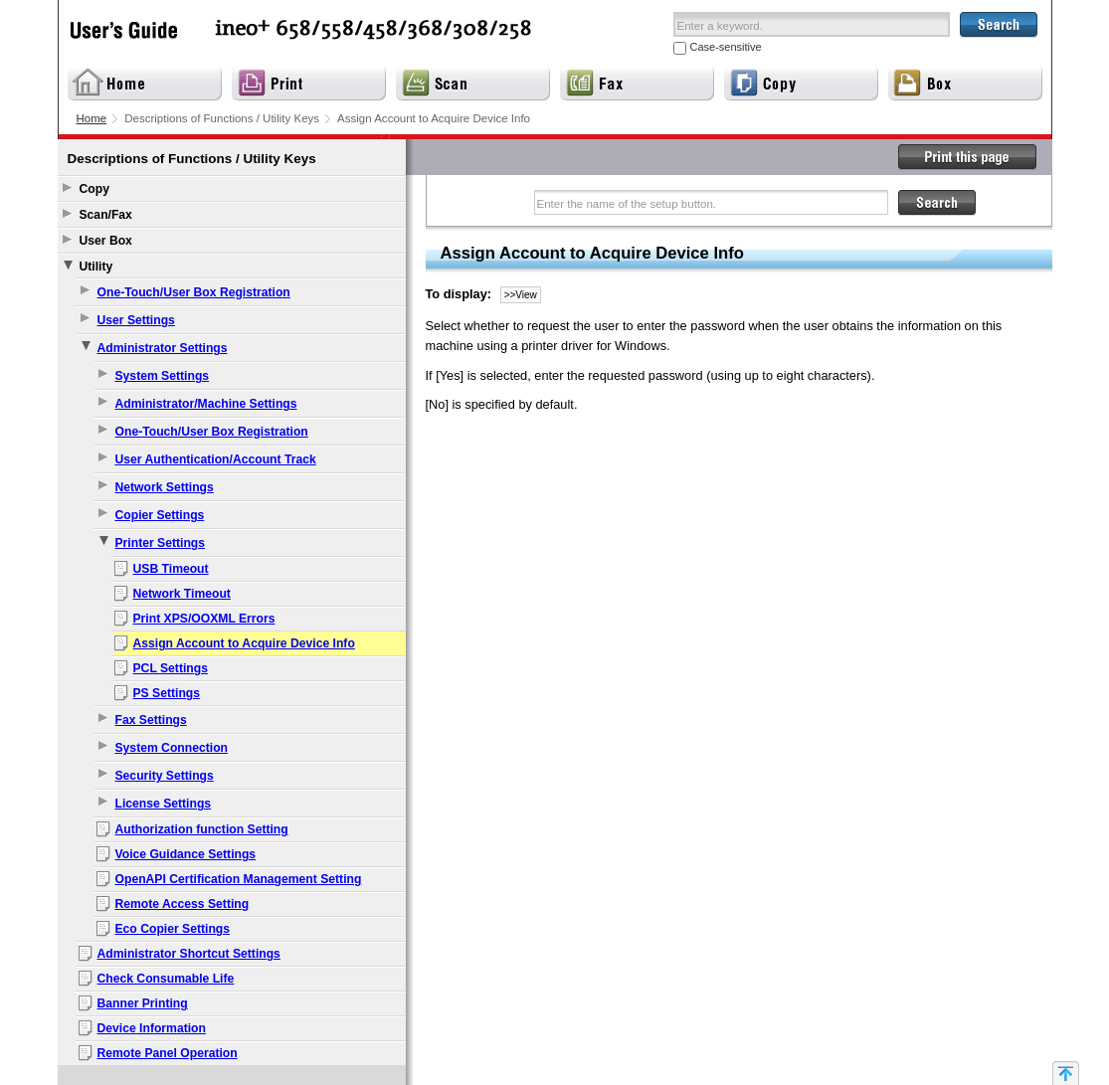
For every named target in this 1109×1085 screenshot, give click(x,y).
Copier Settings (160, 515)
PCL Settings (170, 668)
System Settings (162, 376)
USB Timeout (171, 569)
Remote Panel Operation (167, 1053)
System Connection (171, 748)
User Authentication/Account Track (215, 459)
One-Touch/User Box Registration (193, 292)
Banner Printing (142, 1003)
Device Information (151, 1028)
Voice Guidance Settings (186, 854)
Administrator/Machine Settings (206, 404)
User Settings (136, 320)
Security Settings (164, 776)
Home (92, 118)
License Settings (163, 804)
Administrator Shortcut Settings (188, 954)
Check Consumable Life (166, 979)
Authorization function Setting (201, 829)
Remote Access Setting (182, 904)
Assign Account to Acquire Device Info (244, 643)
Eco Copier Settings (173, 929)
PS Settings (167, 693)
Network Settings (164, 487)
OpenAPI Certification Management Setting (238, 879)
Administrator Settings (162, 348)
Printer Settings (160, 543)
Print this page (967, 157)
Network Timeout (182, 594)
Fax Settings (151, 720)
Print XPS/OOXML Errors (204, 619)
